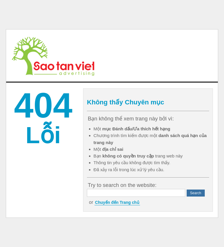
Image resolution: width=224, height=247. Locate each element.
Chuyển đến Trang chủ (117, 202)
